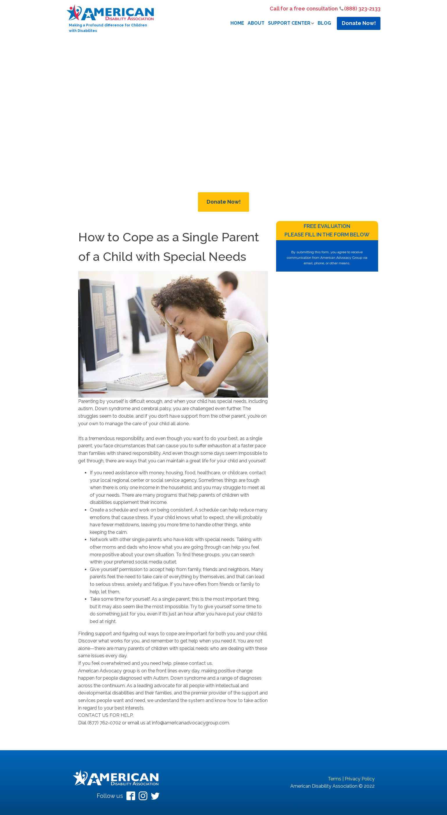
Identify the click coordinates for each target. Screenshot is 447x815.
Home (237, 23)
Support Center (291, 23)
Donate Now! (359, 23)
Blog (324, 23)
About (256, 23)
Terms (334, 779)
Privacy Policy (360, 779)
